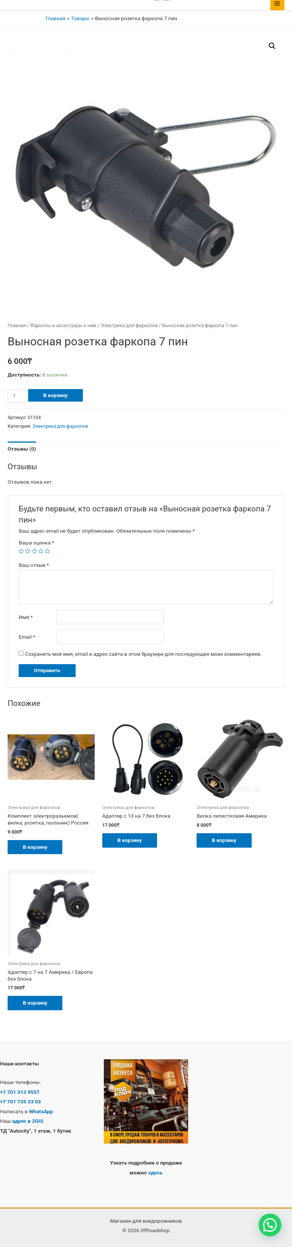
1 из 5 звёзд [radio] (21, 551)
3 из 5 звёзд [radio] (34, 551)
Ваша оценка (36, 543)
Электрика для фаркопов (129, 325)
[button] (272, 46)
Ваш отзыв (34, 565)
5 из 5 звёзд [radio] (47, 551)
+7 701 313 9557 (20, 1092)
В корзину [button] (35, 847)
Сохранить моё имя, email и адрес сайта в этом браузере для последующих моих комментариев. (143, 654)
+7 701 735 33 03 (20, 1101)
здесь (155, 1172)
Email (27, 637)
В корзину (55, 395)
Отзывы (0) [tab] (22, 449)
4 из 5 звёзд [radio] (41, 551)
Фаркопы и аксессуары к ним (63, 325)
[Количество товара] (17, 395)
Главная (17, 325)
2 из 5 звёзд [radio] (27, 551)
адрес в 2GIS (27, 1121)
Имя (26, 617)
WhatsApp (40, 1111)
